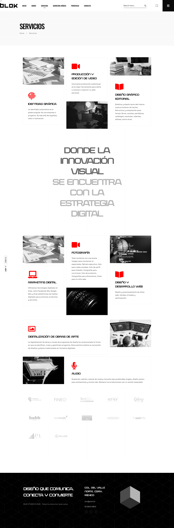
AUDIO (76, 373)
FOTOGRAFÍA (81, 252)
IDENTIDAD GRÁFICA (42, 104)
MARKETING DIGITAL (42, 282)
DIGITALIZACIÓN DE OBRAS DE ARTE (53, 336)
